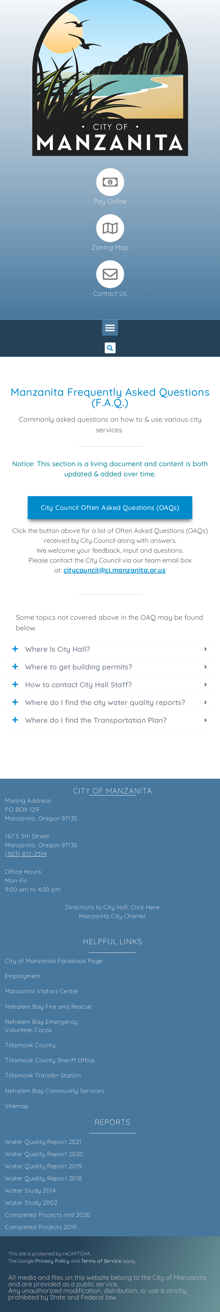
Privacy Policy (52, 1261)
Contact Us (110, 293)
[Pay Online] (110, 182)
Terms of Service (101, 1261)
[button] (110, 328)
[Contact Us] (110, 274)
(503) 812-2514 (25, 854)
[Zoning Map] (110, 228)
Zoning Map (110, 247)
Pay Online (110, 201)
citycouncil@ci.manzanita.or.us (115, 570)
